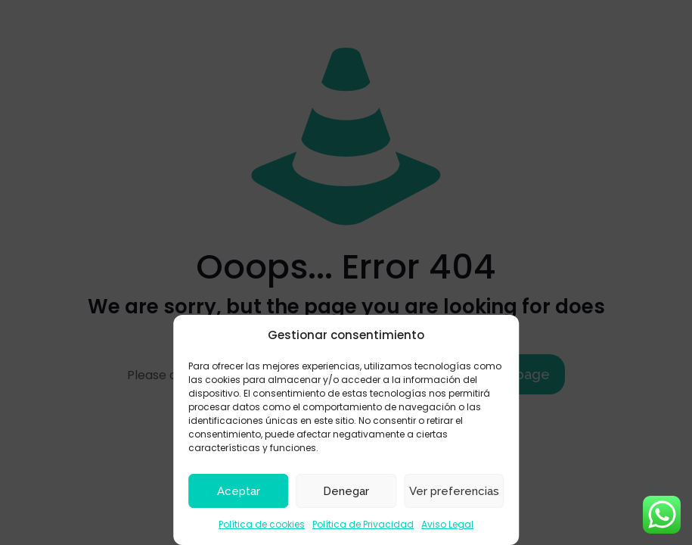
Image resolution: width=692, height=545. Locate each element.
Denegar (346, 491)
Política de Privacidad (363, 524)
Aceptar (238, 491)
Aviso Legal (447, 524)
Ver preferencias (454, 491)
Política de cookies (262, 524)
